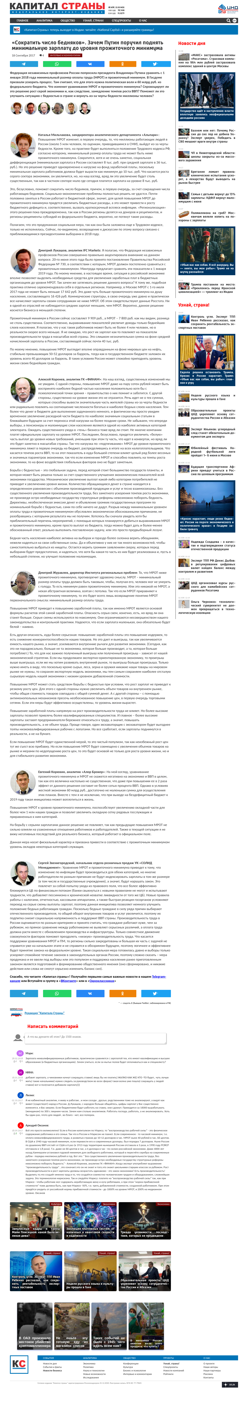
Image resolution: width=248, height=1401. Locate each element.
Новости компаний (173, 1370)
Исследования (91, 1377)
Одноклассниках (102, 981)
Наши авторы (210, 1367)
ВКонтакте (68, 981)
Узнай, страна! (93, 20)
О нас (143, 20)
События (48, 1358)
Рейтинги (168, 1374)
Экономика (109, 1204)
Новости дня (191, 43)
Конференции (131, 1363)
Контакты (208, 1377)
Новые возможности (94, 1374)
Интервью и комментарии (137, 1374)
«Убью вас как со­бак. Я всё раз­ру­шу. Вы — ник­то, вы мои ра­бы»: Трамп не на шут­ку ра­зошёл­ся (207, 268)
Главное (22, 20)
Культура (56, 1204)
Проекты (168, 1358)
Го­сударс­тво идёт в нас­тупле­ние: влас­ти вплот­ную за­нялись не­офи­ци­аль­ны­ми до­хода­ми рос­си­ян (207, 114)
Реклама (208, 1374)
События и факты (52, 1367)
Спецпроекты (121, 20)
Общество (68, 20)
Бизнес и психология (134, 1370)
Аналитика (44, 20)
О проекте (209, 1363)
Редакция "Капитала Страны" (45, 1013)
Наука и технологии (93, 1370)
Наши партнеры (212, 1370)
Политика (88, 1367)
